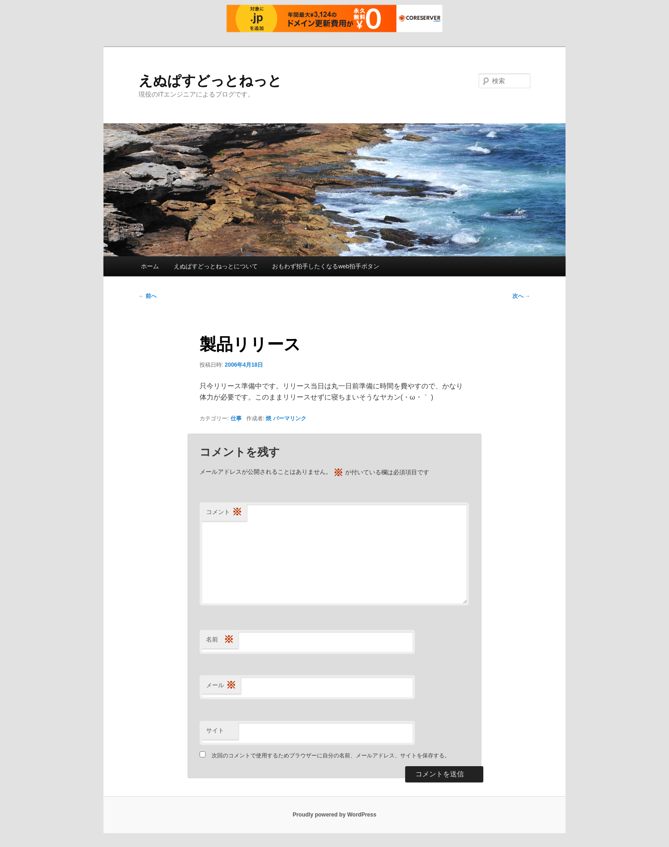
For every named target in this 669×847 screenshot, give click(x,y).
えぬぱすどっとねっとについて (216, 266)
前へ (148, 296)
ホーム (150, 266)
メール (221, 685)
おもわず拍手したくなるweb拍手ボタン (325, 266)
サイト (215, 730)
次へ (521, 296)
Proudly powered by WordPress (334, 814)
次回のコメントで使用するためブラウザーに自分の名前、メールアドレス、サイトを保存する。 (331, 755)
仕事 (236, 418)
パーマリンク (289, 418)
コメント (224, 512)
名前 (220, 640)
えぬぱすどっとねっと (210, 80)
